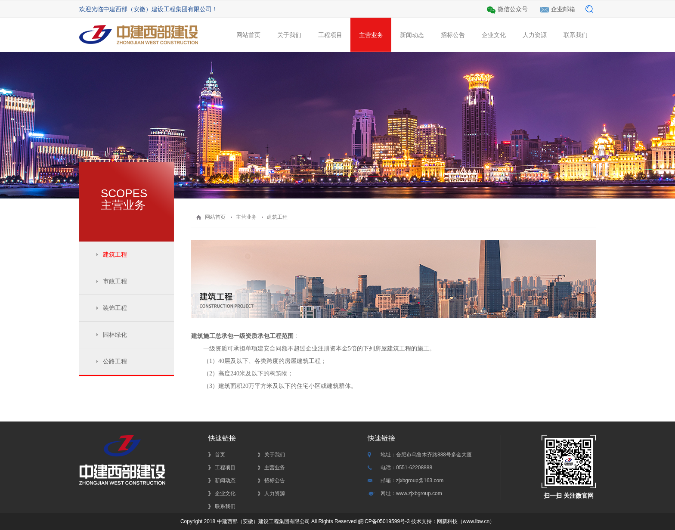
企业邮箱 (563, 9)
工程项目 (330, 41)
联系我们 (575, 41)
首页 (220, 455)
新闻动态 (411, 41)
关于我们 (289, 41)
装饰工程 (115, 307)
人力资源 (534, 41)
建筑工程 (115, 254)
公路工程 (115, 361)
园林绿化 (115, 334)
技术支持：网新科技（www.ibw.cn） (453, 521)
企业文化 (493, 41)
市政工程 (115, 281)
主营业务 (370, 35)
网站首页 (248, 41)
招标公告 (452, 41)
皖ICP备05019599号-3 (382, 521)
